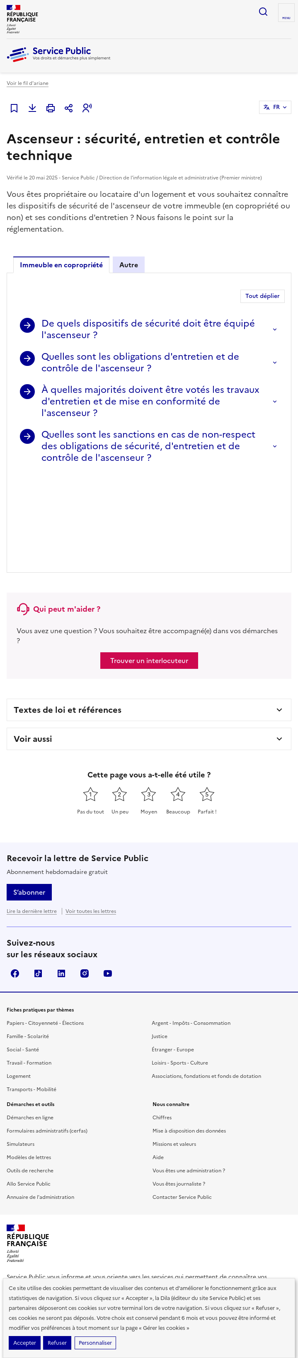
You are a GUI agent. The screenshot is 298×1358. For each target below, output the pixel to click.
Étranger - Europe (173, 954)
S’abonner (29, 796)
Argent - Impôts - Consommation (191, 927)
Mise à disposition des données (189, 1035)
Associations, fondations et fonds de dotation (206, 980)
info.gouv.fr (95, 1231)
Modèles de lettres (29, 1061)
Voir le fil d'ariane (27, 83)
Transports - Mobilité (31, 993)
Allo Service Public (29, 1088)
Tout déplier (262, 296)
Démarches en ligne (30, 1022)
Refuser (57, 1343)
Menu (286, 18)
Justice (159, 940)
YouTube (107, 877)
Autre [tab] (128, 265)
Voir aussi (33, 643)
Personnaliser (95, 1343)
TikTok (38, 877)
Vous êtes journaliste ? (179, 1088)
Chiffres (162, 1022)
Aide (158, 1061)
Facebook (15, 877)
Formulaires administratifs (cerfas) (47, 1035)
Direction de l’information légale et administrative (132, 1201)
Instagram (84, 877)
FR (276, 107)
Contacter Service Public (182, 1101)
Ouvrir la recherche (263, 11)
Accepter (24, 1343)
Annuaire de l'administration (40, 1101)
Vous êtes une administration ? (189, 1075)
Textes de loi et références (67, 614)
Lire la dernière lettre (32, 815)
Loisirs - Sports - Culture (180, 967)
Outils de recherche (30, 1075)
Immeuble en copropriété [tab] (61, 265)
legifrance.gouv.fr (36, 1231)
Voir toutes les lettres (90, 815)
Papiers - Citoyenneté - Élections (45, 927)
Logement (19, 980)
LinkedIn (61, 877)
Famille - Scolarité (28, 940)
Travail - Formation (29, 967)
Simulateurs (20, 1048)
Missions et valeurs (174, 1048)
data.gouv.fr (147, 1231)
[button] (87, 108)
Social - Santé (23, 954)
